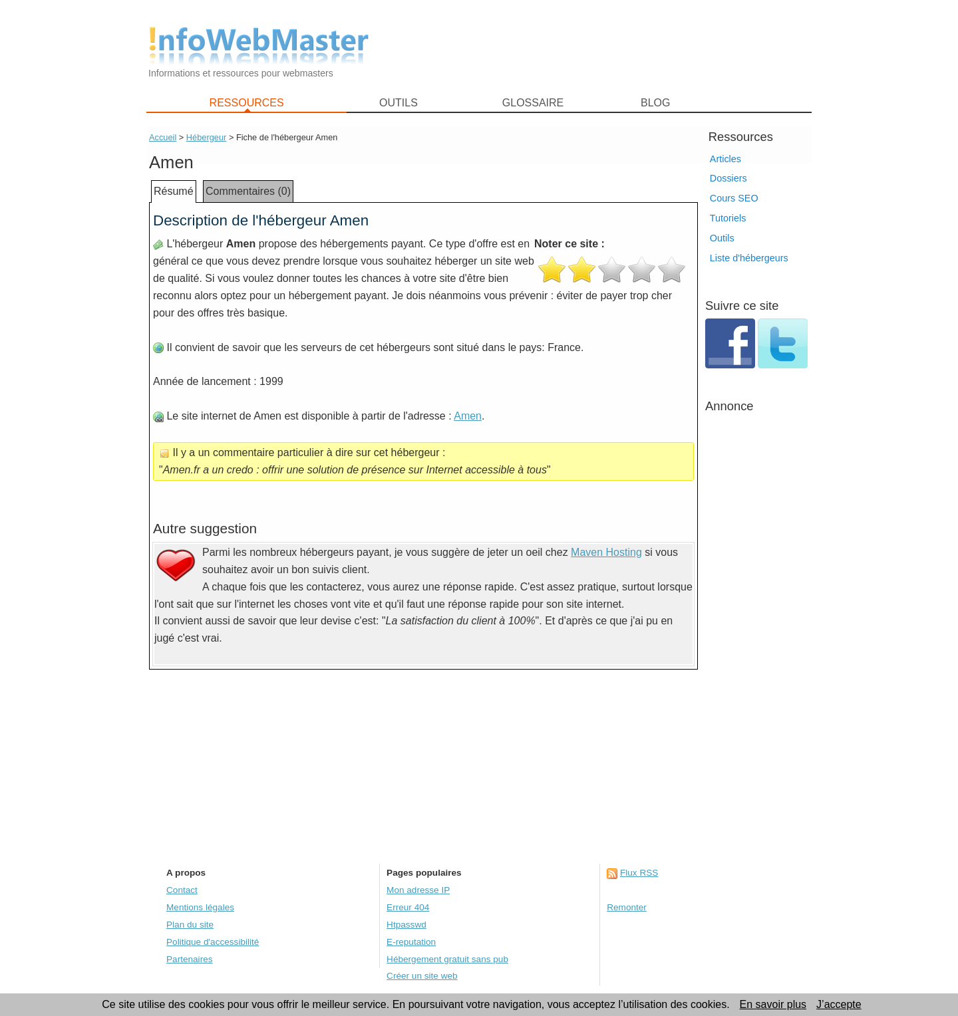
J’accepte (839, 1004)
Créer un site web (422, 976)
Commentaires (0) (248, 191)
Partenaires (189, 959)
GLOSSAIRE (532, 102)
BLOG (655, 102)
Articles (725, 159)
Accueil (162, 137)
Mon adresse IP (418, 890)
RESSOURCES (247, 102)
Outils (722, 238)
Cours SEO (734, 198)
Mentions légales (200, 907)
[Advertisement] (598, 47)
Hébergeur (206, 137)
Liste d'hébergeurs (749, 258)
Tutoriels (728, 218)
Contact (182, 890)
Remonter (627, 907)
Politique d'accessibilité (212, 942)
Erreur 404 (408, 907)
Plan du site (190, 925)
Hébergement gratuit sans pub (447, 959)
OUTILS (398, 102)
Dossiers (728, 178)
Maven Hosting (606, 552)
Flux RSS (639, 873)
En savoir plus (773, 1004)
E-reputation (411, 942)
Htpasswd (406, 925)
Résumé (174, 191)
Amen (468, 416)
